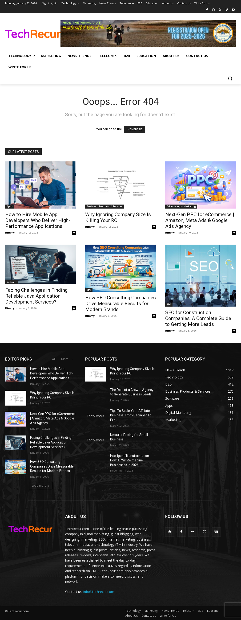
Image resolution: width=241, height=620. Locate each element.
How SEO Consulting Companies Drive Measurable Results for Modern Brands (120, 303)
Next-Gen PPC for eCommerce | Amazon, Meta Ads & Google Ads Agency (199, 220)
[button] (230, 78)
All (54, 359)
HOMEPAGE (135, 129)
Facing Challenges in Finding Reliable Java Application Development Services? (36, 296)
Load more (41, 486)
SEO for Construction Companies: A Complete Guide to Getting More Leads (198, 318)
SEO (89, 289)
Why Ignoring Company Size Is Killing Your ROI (118, 217)
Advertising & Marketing (181, 206)
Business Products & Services (104, 206)
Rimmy (10, 232)
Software (12, 282)
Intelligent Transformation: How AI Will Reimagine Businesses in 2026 (130, 460)
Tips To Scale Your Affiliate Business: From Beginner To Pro (130, 415)
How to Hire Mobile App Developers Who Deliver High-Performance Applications (37, 220)
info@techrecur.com (98, 591)
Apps (10, 206)
